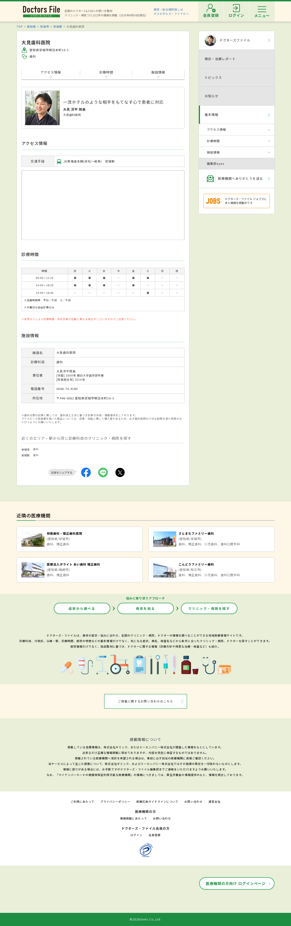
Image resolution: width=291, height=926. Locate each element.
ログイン (136, 835)
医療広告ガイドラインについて (157, 801)
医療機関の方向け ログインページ (236, 883)
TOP (20, 26)
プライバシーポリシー (115, 801)
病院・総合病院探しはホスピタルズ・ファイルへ (171, 11)
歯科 (36, 449)
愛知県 (31, 26)
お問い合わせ (193, 801)
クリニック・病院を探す (209, 608)
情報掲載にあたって (133, 818)
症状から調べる (82, 608)
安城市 (44, 26)
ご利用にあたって (82, 801)
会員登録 (155, 835)
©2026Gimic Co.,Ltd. (146, 919)
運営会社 (214, 801)
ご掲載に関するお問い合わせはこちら (145, 701)
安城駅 (57, 26)
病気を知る (145, 608)
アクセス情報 (51, 72)
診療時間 (106, 72)
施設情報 (158, 72)
